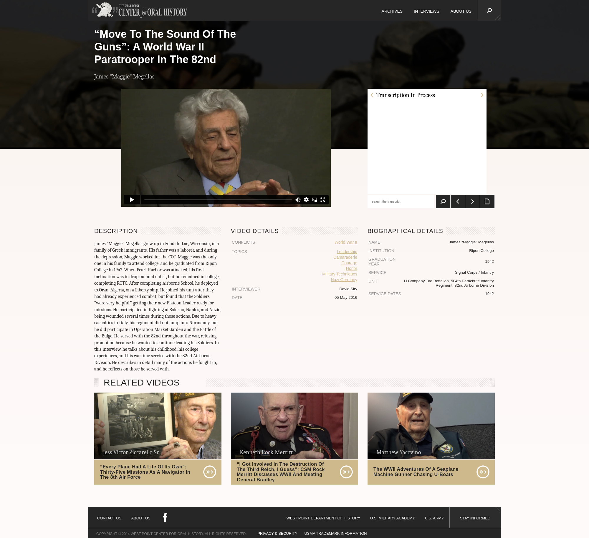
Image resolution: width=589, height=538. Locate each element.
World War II (346, 242)
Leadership (347, 251)
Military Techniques (339, 274)
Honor (351, 268)
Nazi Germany (344, 279)
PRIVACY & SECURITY (277, 533)
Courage (349, 262)
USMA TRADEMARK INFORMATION (335, 533)
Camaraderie (345, 257)
